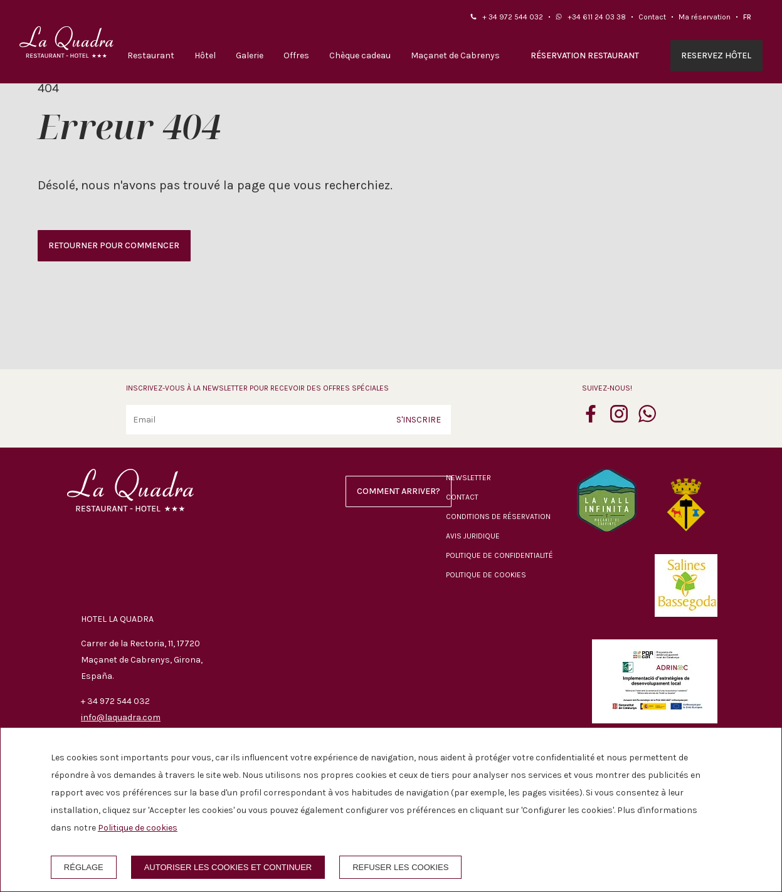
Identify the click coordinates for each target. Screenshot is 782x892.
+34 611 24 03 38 (597, 17)
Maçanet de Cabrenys (455, 55)
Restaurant (150, 55)
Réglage (83, 867)
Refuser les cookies (400, 867)
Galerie (249, 55)
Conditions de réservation (498, 516)
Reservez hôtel (716, 55)
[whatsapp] (647, 419)
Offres (296, 55)
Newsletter (468, 477)
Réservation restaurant (585, 55)
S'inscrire (418, 419)
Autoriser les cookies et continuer (228, 867)
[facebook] (591, 419)
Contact (652, 17)
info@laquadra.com (121, 717)
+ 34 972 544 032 (512, 17)
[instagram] (619, 419)
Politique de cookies (486, 574)
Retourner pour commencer (113, 245)
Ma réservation (705, 17)
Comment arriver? (398, 491)
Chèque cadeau (360, 55)
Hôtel (205, 55)
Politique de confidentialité (499, 555)
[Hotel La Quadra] (66, 42)
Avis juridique (473, 536)
